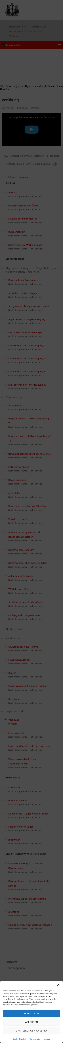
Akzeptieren (31, 1013)
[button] (58, 984)
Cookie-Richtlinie (20, 1039)
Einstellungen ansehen (31, 1030)
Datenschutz (35, 1039)
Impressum (47, 1039)
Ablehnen (31, 1022)
